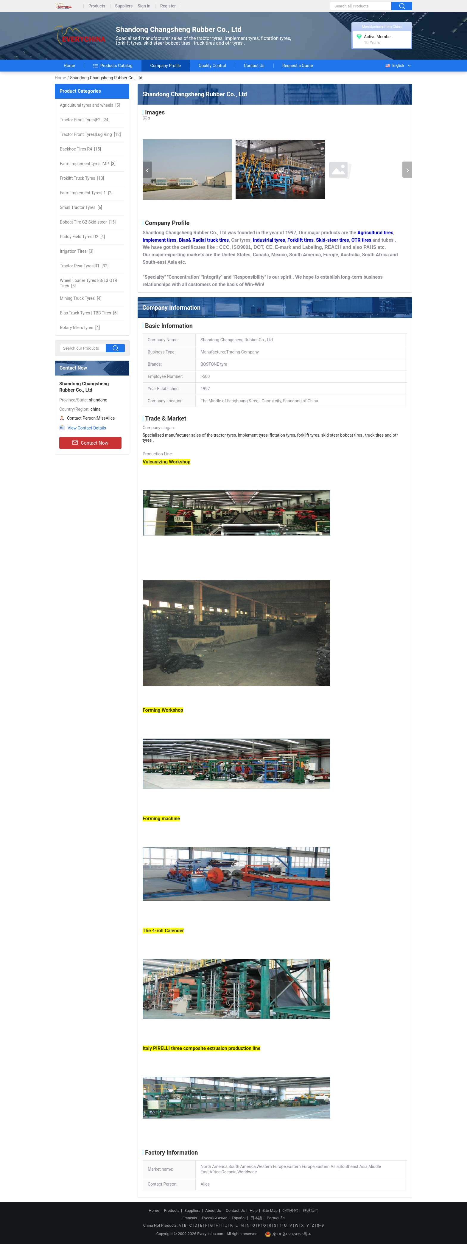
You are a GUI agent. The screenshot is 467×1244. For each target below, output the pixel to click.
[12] (90, 134)
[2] (86, 192)
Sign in (144, 6)
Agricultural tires (375, 232)
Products (96, 6)
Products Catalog (113, 66)
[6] (81, 207)
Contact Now (90, 443)
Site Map (270, 1210)
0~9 (320, 1225)
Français (189, 1218)
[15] (80, 149)
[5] (90, 105)
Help (254, 1210)
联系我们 (310, 1210)
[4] (82, 236)
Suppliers (124, 6)
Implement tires (160, 240)
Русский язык (214, 1218)
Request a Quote (297, 65)
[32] (84, 265)
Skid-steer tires (332, 240)
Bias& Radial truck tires (204, 240)
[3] (88, 163)
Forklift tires (300, 240)
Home (69, 65)
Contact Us (254, 65)
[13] (82, 178)
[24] (84, 119)
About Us (213, 1210)
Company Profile (165, 65)
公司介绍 (290, 1210)
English (394, 65)
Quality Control (212, 65)
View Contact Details (87, 428)
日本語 (256, 1218)
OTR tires (361, 240)
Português (276, 1218)
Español (238, 1218)
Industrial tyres (269, 240)
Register (168, 6)
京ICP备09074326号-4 (288, 1234)
